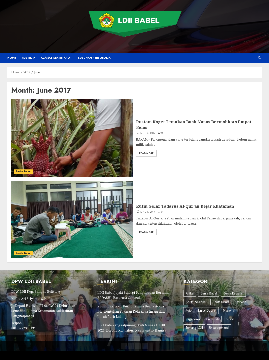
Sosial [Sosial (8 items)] (230, 319)
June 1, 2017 (147, 212)
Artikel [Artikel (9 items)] (190, 293)
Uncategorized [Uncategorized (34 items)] (219, 327)
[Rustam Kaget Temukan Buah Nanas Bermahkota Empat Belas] (72, 138)
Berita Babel (23, 171)
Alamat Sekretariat (56, 58)
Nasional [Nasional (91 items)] (229, 310)
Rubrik (27, 58)
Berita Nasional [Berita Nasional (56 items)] (196, 302)
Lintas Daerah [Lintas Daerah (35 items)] (207, 310)
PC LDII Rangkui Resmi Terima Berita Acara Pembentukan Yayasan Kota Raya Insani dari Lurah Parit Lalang (131, 311)
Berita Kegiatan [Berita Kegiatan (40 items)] (233, 293)
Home (11, 58)
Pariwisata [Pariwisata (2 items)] (212, 319)
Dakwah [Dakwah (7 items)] (240, 302)
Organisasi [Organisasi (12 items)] (193, 319)
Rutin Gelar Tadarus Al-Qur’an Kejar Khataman (185, 206)
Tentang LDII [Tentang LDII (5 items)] (194, 327)
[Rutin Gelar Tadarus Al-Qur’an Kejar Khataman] (72, 219)
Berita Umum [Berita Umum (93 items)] (221, 302)
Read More (146, 153)
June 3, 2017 (147, 133)
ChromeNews (141, 355)
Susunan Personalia (94, 58)
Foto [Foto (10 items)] (189, 310)
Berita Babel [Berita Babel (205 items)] (208, 293)
